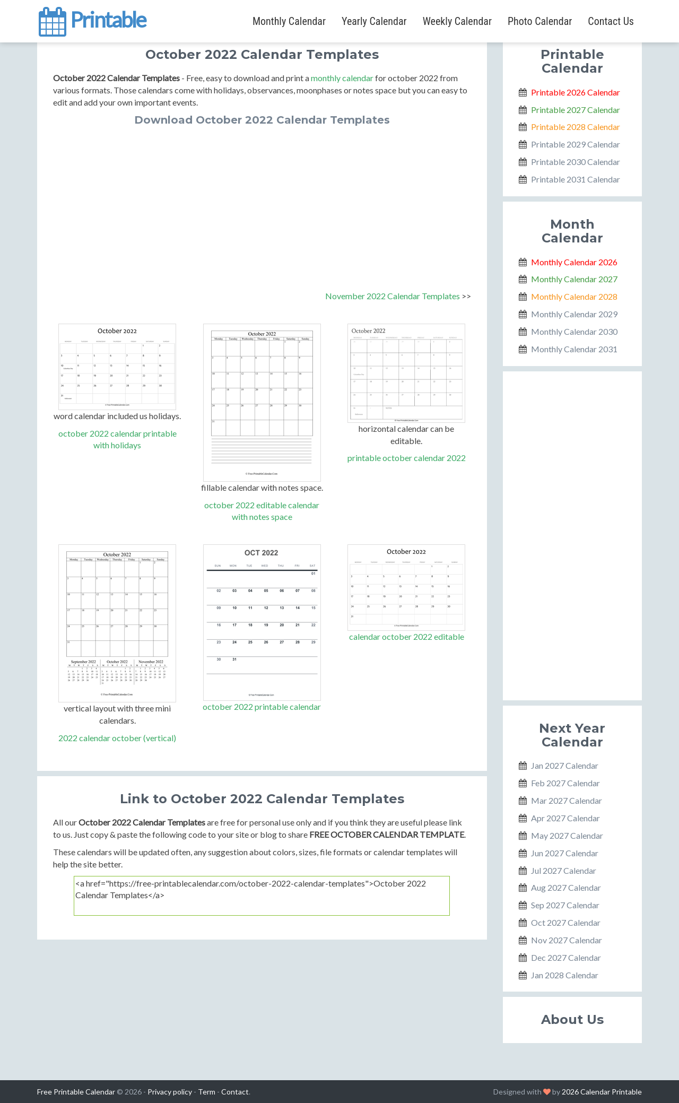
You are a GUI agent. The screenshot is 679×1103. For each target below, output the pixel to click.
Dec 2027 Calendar (566, 957)
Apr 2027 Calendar (565, 818)
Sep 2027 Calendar (565, 905)
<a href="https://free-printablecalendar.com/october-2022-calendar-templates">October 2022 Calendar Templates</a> (262, 896)
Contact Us (611, 21)
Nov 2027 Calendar (566, 940)
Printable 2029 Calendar (575, 144)
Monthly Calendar (289, 21)
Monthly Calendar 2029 (574, 314)
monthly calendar (342, 78)
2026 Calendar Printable (602, 1091)
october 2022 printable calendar (262, 706)
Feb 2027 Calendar (565, 783)
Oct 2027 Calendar (565, 922)
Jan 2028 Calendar (564, 975)
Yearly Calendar (374, 21)
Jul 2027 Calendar (563, 870)
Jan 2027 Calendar (564, 765)
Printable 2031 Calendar (575, 179)
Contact (235, 1091)
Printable (91, 18)
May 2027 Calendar (567, 835)
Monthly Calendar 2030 (574, 331)
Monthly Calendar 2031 (574, 349)
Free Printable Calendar (76, 1091)
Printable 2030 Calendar (575, 162)
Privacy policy (169, 1091)
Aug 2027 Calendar (566, 887)
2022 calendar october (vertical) (117, 738)
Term (206, 1091)
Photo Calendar (540, 21)
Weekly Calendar (457, 21)
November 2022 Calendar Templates (392, 296)
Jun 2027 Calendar (564, 853)
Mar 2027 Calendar (566, 800)
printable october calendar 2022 (406, 458)
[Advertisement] (262, 205)
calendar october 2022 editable (406, 636)
